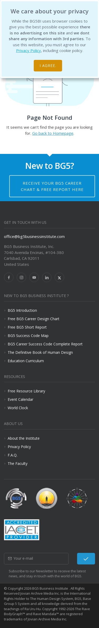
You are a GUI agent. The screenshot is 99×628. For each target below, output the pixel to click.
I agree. (48, 65)
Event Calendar (20, 399)
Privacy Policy (28, 50)
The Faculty (17, 463)
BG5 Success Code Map (28, 335)
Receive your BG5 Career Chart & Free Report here (52, 186)
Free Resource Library (26, 390)
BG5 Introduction (22, 310)
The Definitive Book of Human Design (40, 352)
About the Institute (24, 438)
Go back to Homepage (52, 133)
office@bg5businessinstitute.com (34, 236)
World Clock (18, 407)
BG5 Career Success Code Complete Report (45, 343)
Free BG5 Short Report (27, 327)
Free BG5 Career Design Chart (33, 318)
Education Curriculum (26, 360)
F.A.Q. (12, 455)
